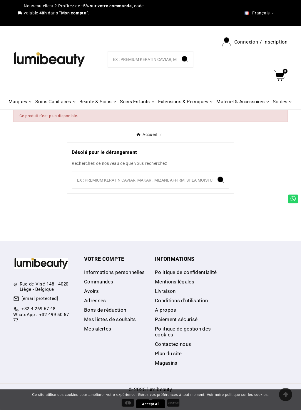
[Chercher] (142, 59)
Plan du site (168, 353)
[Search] (185, 59)
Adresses (95, 300)
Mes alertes (97, 329)
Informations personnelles (114, 272)
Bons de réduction (105, 310)
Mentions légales (174, 282)
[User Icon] (255, 42)
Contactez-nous (173, 344)
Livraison (165, 291)
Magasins (166, 363)
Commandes (98, 282)
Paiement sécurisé (176, 319)
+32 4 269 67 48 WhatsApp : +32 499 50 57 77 (41, 314)
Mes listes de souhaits (110, 319)
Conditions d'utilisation (181, 300)
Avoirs (91, 291)
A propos (165, 310)
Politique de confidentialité (186, 272)
